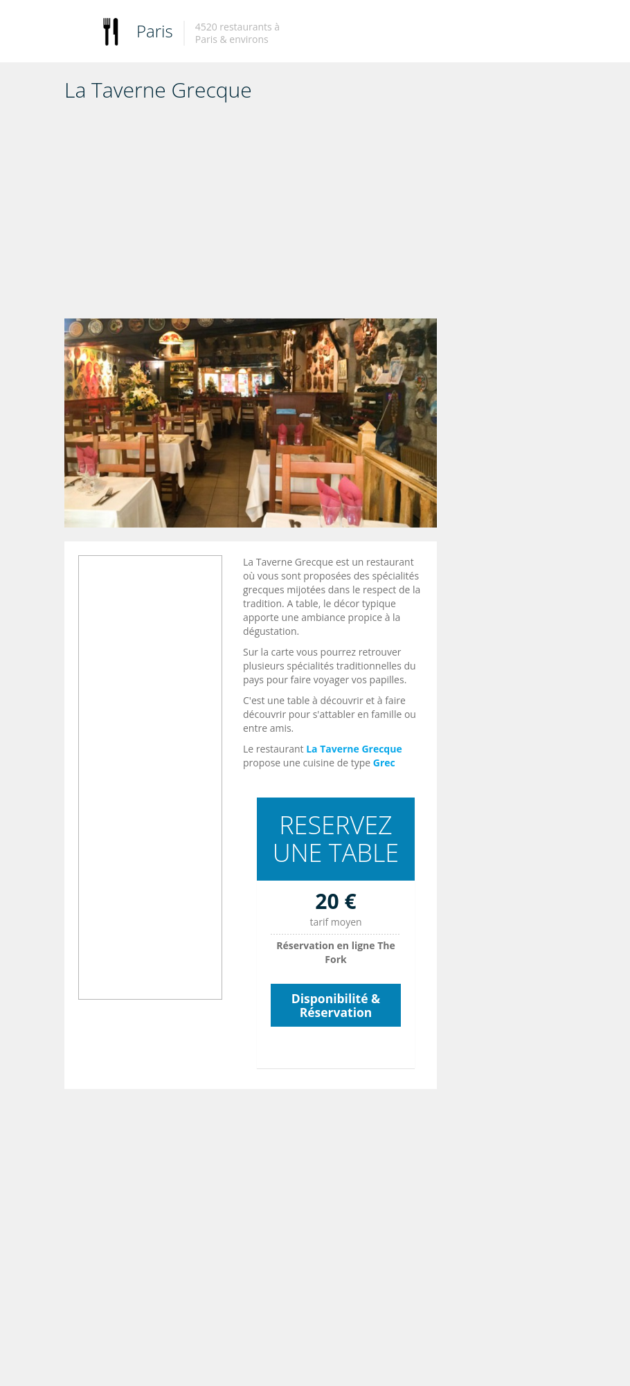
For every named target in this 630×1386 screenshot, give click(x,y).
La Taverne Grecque (354, 748)
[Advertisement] (250, 215)
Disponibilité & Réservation (335, 1005)
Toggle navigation (76, 33)
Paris (154, 30)
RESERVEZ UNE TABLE (336, 839)
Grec (384, 762)
